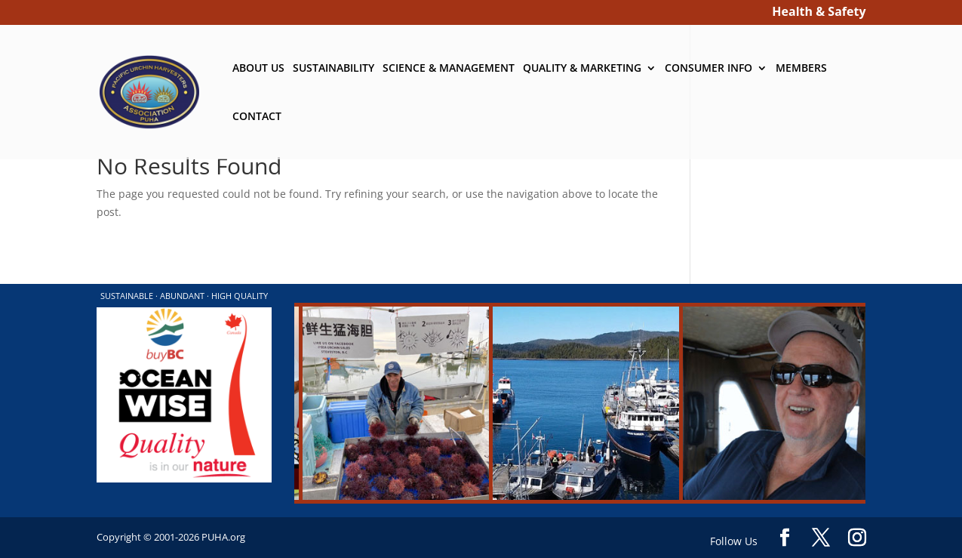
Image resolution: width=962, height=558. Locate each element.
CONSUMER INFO (708, 69)
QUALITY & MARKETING (582, 69)
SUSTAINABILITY (333, 69)
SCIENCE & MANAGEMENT (449, 69)
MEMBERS (801, 69)
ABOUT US (258, 69)
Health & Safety (818, 13)
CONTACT (256, 117)
